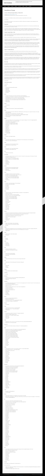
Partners (30, 6)
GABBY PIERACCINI (9, 14)
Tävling (12, 6)
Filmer (23, 6)
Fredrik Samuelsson (8, 3)
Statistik (19, 6)
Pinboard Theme (36, 474)
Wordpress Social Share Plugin (19, 475)
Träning (8, 6)
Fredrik (5, 6)
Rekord (16, 6)
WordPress (40, 474)
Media (26, 6)
